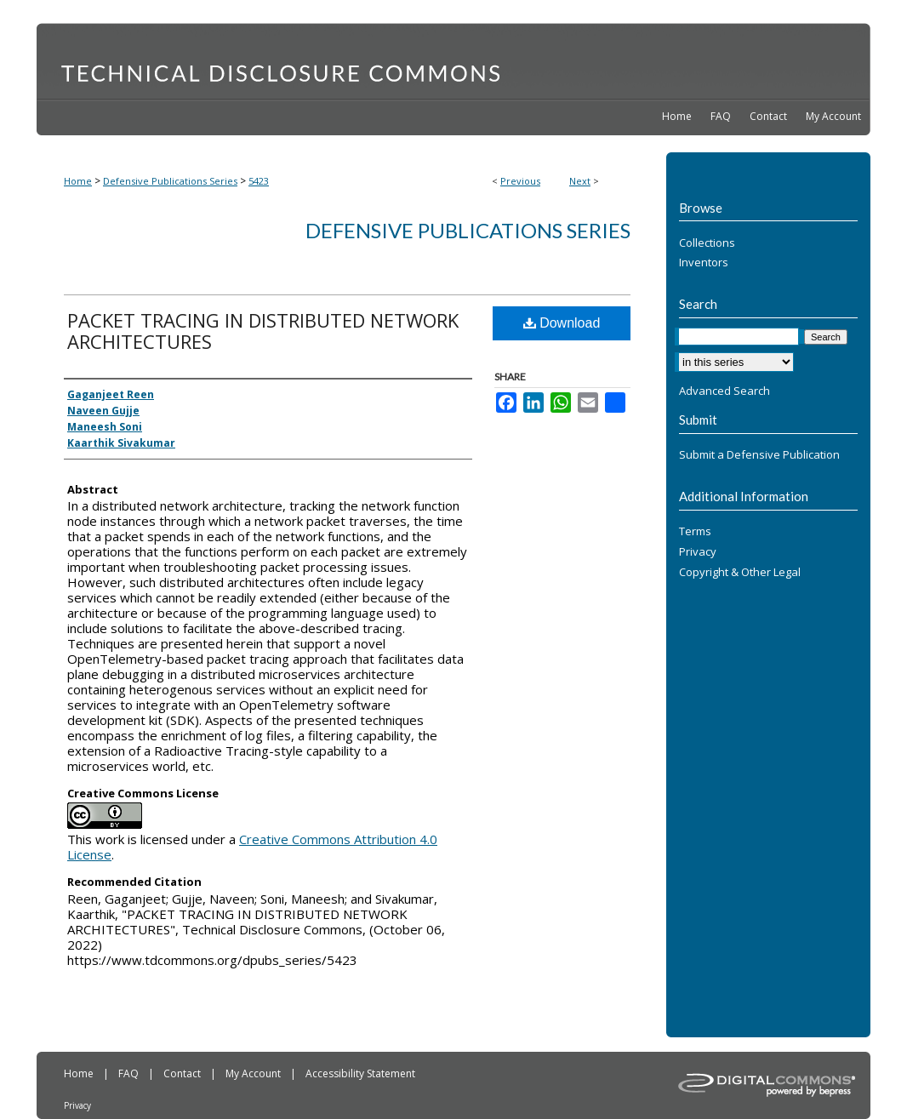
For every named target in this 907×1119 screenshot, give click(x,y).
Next (579, 180)
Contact (183, 1073)
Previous (520, 180)
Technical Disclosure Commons (453, 60)
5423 (258, 180)
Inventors (703, 263)
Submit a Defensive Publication (759, 455)
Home (78, 180)
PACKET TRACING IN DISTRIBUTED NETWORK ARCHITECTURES (263, 330)
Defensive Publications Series (170, 180)
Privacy (697, 552)
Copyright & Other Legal (740, 572)
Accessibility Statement (360, 1073)
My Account (254, 1073)
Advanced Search (724, 390)
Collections (707, 243)
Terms (695, 532)
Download (562, 323)
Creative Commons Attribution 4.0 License (252, 847)
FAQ (129, 1073)
